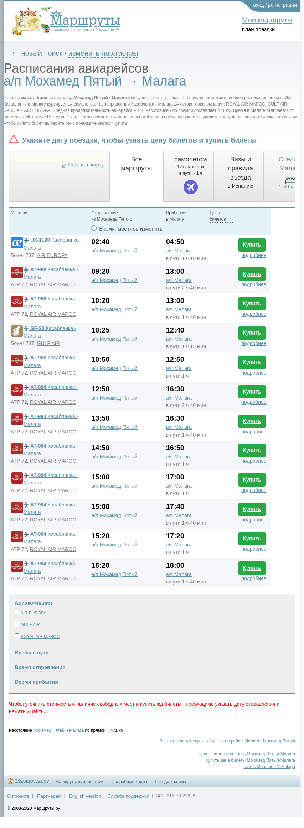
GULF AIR (48, 343)
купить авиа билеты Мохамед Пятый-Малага (250, 760)
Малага (76, 730)
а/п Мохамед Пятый (114, 250)
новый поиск (42, 53)
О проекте (18, 796)
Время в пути (32, 652)
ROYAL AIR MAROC (53, 284)
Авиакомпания (33, 603)
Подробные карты (129, 781)
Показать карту (86, 165)
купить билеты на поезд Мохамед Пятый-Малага (247, 753)
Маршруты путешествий (79, 781)
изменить (151, 229)
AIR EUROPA (52, 255)
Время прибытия (36, 682)
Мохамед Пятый (49, 730)
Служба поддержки (128, 796)
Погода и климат (171, 781)
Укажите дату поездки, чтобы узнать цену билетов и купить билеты (139, 140)
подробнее (253, 255)
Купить (252, 245)
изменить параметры (103, 53)
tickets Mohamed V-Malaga (269, 766)
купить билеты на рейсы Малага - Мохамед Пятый (245, 741)
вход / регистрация (275, 5)
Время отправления (40, 667)
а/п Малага (179, 250)
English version (85, 796)
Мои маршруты (267, 20)
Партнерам (49, 796)
